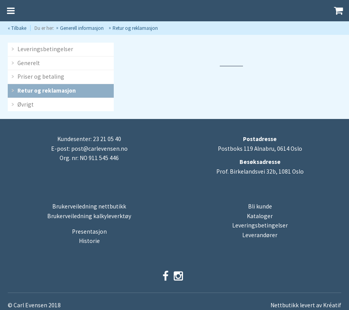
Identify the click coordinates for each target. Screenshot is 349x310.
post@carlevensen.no (99, 148)
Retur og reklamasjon (135, 28)
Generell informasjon (82, 28)
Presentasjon (89, 231)
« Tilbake (17, 28)
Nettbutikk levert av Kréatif (305, 305)
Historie (89, 241)
